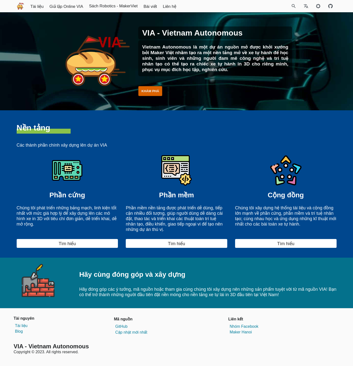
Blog (19, 331)
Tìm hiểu (67, 243)
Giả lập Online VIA (111, 6)
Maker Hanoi (241, 332)
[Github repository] (330, 6)
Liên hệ (215, 6)
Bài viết (195, 6)
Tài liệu (82, 6)
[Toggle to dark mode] (318, 6)
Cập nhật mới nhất (131, 332)
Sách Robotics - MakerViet (158, 6)
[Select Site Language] (306, 6)
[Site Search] (271, 6)
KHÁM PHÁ (150, 91)
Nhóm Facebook (244, 326)
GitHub (121, 326)
